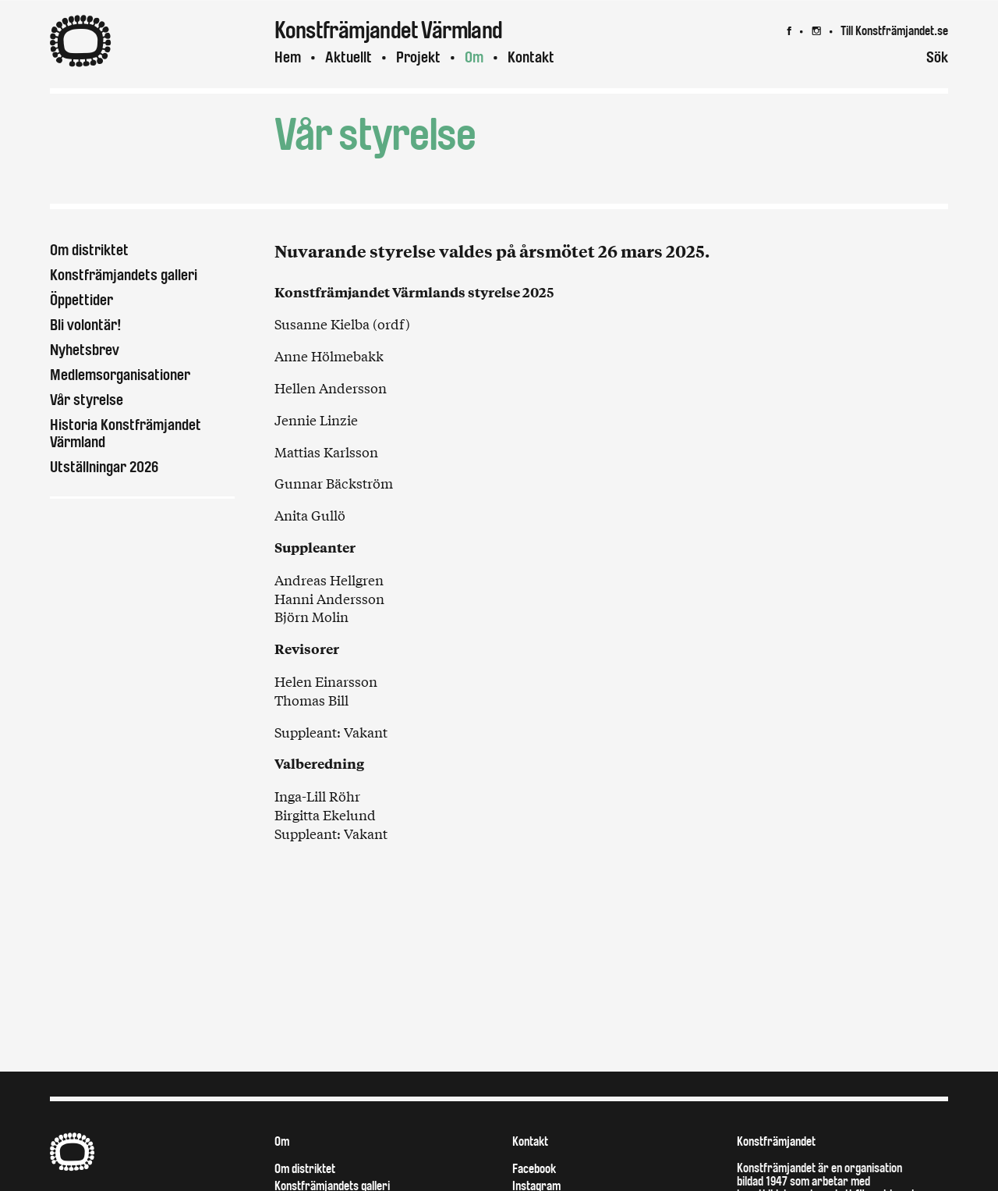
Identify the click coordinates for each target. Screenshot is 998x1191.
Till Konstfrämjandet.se (894, 30)
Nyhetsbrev (84, 350)
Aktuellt (348, 57)
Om (474, 57)
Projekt (418, 57)
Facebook (534, 1168)
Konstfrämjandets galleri (123, 275)
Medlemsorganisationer (120, 375)
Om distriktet (89, 250)
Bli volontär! (86, 325)
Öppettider (81, 300)
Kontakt (531, 57)
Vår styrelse (86, 400)
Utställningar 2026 (104, 467)
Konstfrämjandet (776, 1141)
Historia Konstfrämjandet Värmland (125, 433)
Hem (287, 57)
